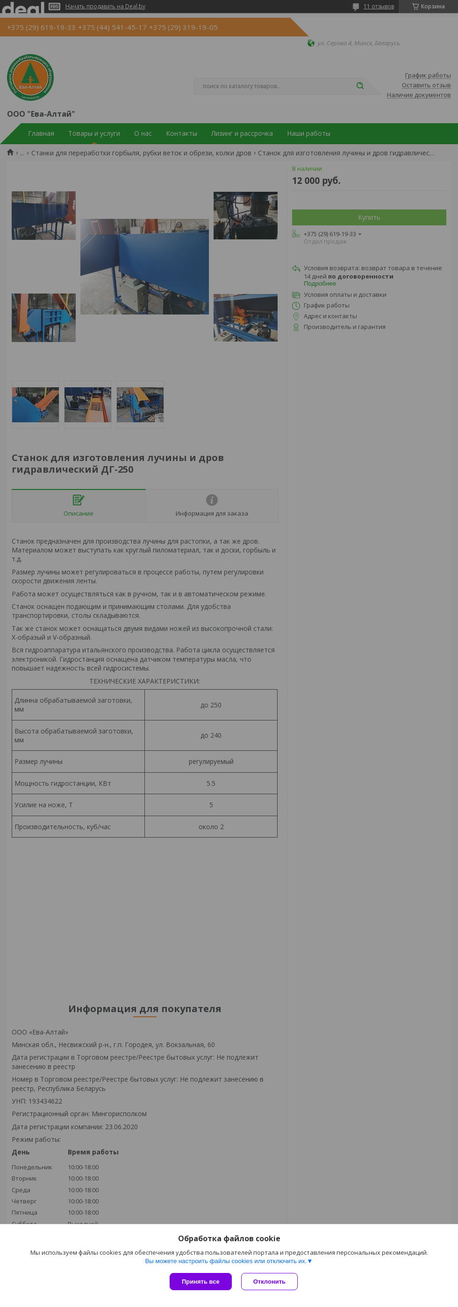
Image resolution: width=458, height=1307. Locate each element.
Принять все (201, 1281)
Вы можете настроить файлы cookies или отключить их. (226, 1261)
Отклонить (269, 1281)
